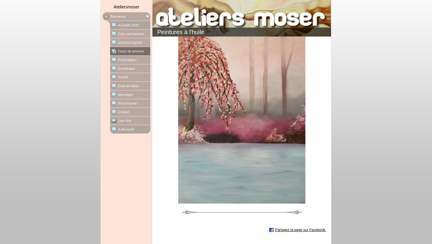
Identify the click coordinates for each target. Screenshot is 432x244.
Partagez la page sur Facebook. (300, 230)
